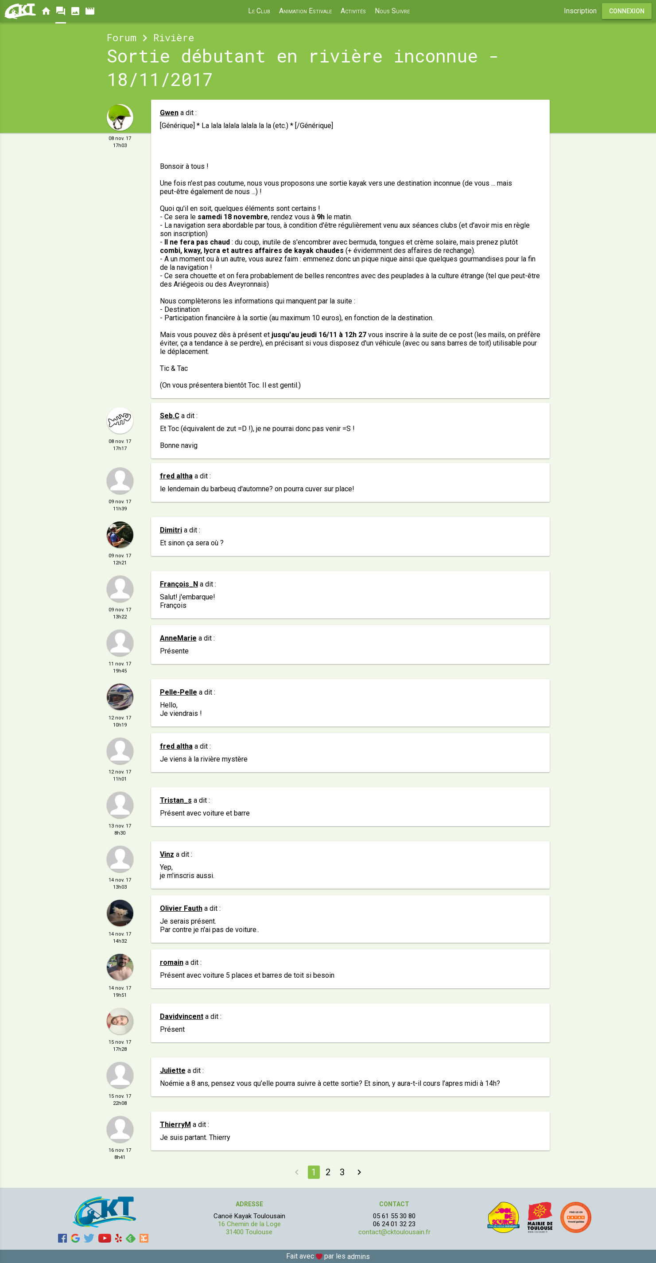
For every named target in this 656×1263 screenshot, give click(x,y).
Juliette (173, 1070)
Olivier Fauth (181, 908)
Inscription (580, 11)
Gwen (169, 113)
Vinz (167, 854)
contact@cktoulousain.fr (394, 1232)
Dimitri (171, 530)
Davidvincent (181, 1016)
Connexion (626, 11)
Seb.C (169, 416)
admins (358, 1256)
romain (171, 962)
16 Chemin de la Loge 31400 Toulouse (249, 1228)
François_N (179, 584)
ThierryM (175, 1124)
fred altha (176, 476)
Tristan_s (176, 800)
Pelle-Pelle (178, 692)
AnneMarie (178, 638)
